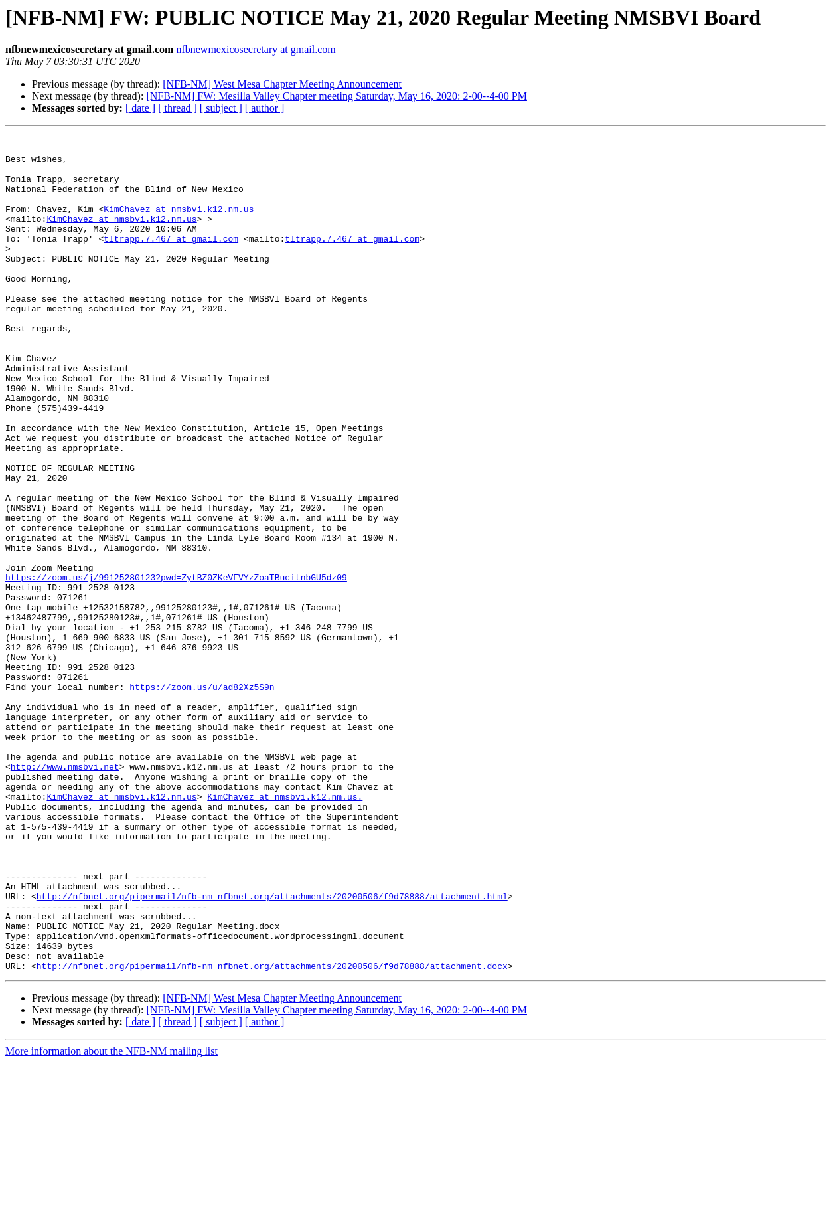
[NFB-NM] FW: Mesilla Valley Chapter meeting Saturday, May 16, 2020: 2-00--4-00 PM (336, 96)
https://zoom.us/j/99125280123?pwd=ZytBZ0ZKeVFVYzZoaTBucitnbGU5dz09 (176, 667)
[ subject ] (221, 108)
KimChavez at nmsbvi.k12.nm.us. (284, 930)
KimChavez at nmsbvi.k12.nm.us (179, 224)
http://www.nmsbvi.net (65, 894)
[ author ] (265, 108)
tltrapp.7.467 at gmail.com (171, 260)
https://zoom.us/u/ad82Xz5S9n (201, 798)
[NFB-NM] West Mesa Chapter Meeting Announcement (282, 84)
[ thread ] (177, 108)
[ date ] (140, 108)
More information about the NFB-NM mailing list (111, 1218)
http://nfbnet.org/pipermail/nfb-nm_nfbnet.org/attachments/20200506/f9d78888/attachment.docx (272, 1133)
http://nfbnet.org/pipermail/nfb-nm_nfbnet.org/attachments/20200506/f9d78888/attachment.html (272, 1049)
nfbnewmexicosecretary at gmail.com (255, 49)
